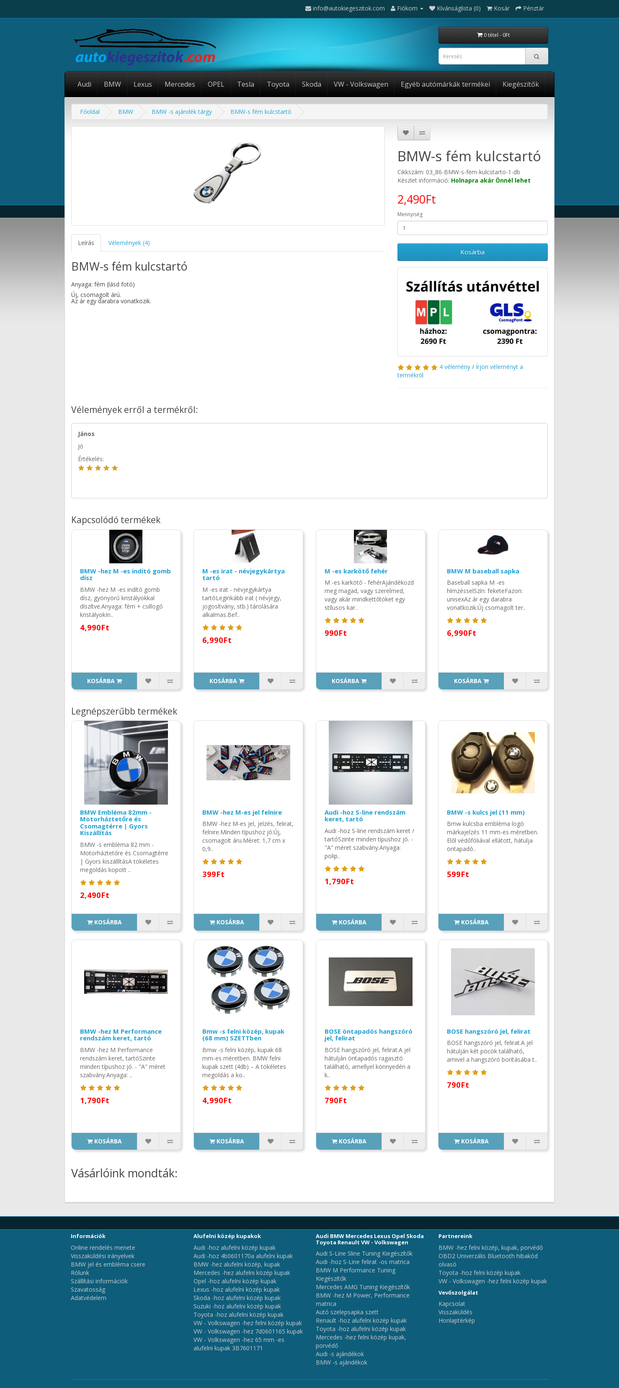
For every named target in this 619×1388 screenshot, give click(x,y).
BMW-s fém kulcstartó (260, 112)
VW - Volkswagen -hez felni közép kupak (247, 1323)
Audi (84, 84)
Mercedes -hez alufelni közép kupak (241, 1273)
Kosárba (472, 252)
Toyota (278, 84)
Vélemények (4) (129, 243)
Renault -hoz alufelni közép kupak (361, 1320)
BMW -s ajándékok (341, 1362)
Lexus (143, 84)
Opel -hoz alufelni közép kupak (234, 1281)
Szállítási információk (99, 1281)
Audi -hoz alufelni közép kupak (234, 1247)
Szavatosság (88, 1289)
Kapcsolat (451, 1304)
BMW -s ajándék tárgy (182, 112)
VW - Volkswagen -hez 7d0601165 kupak (248, 1331)
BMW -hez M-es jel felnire (242, 812)
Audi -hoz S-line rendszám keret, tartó (365, 815)
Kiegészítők (521, 84)
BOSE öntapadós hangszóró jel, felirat (369, 1034)
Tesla (245, 84)
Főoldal (90, 112)
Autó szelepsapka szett (347, 1312)
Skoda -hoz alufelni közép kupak (237, 1298)
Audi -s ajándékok (340, 1354)
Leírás (86, 243)
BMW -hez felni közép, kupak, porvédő (490, 1247)
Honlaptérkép (456, 1320)
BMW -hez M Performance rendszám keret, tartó (121, 1034)
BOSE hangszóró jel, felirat (489, 1031)
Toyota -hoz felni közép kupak (479, 1273)
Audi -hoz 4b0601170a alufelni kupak (243, 1256)
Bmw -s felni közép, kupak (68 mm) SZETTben (243, 1034)
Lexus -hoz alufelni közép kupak (236, 1289)
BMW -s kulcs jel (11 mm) (486, 812)
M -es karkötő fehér (356, 571)
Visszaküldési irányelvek (102, 1256)
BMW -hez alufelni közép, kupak (236, 1264)
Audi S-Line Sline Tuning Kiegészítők (364, 1253)
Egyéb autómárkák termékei (445, 84)
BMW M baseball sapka (483, 571)
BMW (112, 84)
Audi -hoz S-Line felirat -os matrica (363, 1262)
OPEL (216, 84)
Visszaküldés (455, 1312)
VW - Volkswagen (361, 84)
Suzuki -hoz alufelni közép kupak (237, 1306)
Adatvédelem (88, 1298)
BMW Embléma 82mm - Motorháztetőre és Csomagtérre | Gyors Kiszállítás (116, 822)
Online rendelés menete (103, 1247)
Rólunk (80, 1273)
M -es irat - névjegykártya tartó (243, 574)
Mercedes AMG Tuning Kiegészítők (363, 1287)
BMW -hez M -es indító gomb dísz (125, 574)
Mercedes (180, 84)
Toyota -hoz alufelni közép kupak (238, 1314)
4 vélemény (454, 367)
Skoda (311, 84)
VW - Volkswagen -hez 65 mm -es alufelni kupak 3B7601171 (238, 1344)
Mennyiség (410, 214)
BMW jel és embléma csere (108, 1264)
